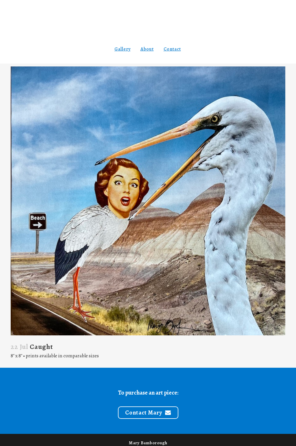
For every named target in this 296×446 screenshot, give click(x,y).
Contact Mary (148, 413)
